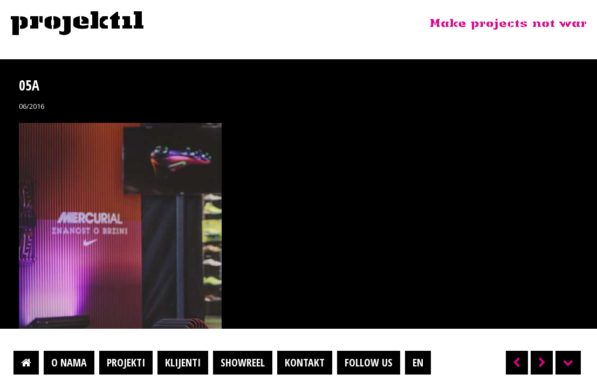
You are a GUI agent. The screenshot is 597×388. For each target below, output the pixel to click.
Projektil (77, 24)
